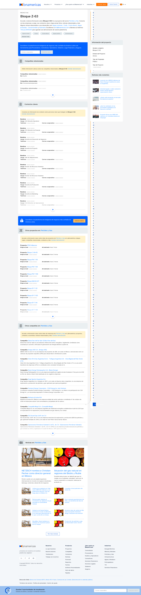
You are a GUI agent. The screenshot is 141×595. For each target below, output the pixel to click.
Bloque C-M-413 (32, 252)
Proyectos (68, 549)
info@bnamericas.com (62, 27)
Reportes (68, 562)
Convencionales (33, 27)
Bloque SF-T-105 (32, 295)
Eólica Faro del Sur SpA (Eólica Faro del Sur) (42, 340)
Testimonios (49, 554)
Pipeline (67, 573)
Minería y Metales (110, 551)
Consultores (88, 558)
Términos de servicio (25, 583)
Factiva (67, 565)
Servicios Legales (90, 563)
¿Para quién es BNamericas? (73, 4)
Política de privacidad (39, 583)
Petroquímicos (109, 562)
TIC (106, 565)
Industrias (90, 4)
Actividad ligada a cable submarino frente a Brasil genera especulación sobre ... (110, 90)
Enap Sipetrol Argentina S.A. (37, 379)
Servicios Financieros (91, 561)
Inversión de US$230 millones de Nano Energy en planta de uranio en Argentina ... (110, 82)
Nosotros (47, 4)
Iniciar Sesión (113, 4)
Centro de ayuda (52, 583)
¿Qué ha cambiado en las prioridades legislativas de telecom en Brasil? (108, 107)
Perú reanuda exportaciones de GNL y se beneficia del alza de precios (74, 501)
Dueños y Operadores (91, 555)
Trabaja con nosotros (52, 557)
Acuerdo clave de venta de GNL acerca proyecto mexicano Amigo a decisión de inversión (74, 512)
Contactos (68, 554)
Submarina (42, 27)
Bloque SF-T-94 (32, 302)
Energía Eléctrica (110, 549)
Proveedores (89, 553)
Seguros (87, 569)
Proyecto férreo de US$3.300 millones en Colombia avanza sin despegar (110, 116)
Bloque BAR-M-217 (33, 281)
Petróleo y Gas (74, 21)
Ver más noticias (53, 534)
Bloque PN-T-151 (32, 259)
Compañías (68, 551)
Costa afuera (72, 25)
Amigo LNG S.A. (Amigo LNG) (37, 349)
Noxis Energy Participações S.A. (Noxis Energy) (43, 370)
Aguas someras (58, 25)
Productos (58, 4)
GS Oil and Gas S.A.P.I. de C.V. (37, 415)
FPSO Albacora (32, 245)
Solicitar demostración (74, 68)
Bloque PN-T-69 (32, 267)
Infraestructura (109, 557)
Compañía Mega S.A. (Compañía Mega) (40, 406)
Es (122, 4)
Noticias (67, 557)
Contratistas (89, 550)
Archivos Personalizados (72, 567)
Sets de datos (69, 570)
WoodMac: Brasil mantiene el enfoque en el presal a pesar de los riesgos (41, 523)
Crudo (65, 25)
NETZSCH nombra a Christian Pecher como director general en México (36, 473)
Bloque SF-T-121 (32, 288)
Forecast (68, 559)
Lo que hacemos (51, 549)
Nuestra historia (50, 551)
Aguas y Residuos (110, 559)
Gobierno (88, 566)
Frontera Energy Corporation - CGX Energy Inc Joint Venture (47, 388)
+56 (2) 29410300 (26, 30)
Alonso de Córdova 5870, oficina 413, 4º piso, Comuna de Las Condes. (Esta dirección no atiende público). (61, 579)
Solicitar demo (102, 4)
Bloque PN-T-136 (32, 274)
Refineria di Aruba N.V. (35, 397)
